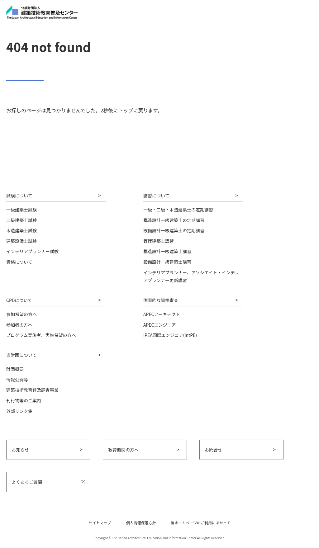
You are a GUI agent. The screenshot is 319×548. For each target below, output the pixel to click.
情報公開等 (17, 379)
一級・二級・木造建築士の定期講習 (178, 209)
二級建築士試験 (21, 220)
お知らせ (20, 449)
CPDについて (19, 300)
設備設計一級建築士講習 (167, 262)
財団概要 (15, 369)
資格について (19, 262)
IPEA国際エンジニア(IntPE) (170, 335)
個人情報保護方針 (141, 522)
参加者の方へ (19, 325)
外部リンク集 (19, 411)
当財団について (21, 355)
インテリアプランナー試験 (32, 251)
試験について (19, 195)
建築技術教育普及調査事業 (32, 390)
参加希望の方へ (21, 314)
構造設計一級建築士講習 (167, 251)
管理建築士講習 (158, 241)
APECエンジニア (159, 325)
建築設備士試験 (21, 241)
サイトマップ (100, 522)
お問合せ (213, 449)
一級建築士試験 (21, 209)
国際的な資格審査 (160, 300)
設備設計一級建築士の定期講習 (173, 230)
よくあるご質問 (27, 482)
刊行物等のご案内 (23, 400)
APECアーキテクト (161, 314)
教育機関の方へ (123, 449)
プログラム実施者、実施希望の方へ (41, 335)
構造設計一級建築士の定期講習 (173, 220)
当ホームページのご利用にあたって (201, 522)
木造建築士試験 (21, 230)
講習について (156, 195)
